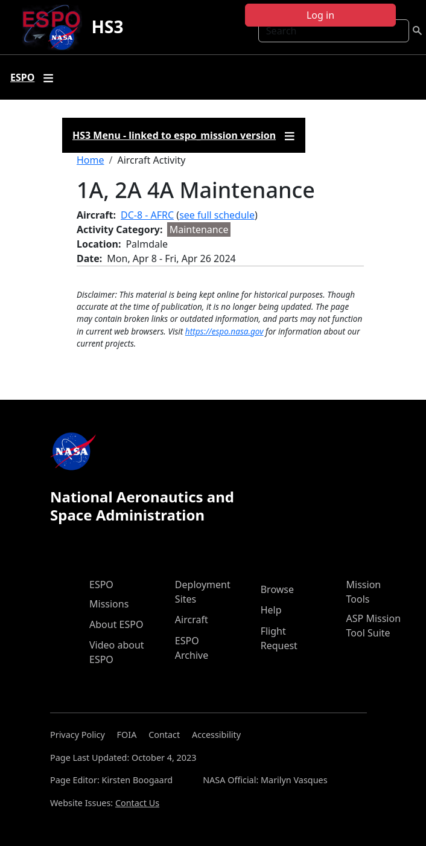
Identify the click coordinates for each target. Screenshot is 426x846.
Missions (109, 603)
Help (271, 610)
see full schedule (217, 215)
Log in (320, 15)
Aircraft (191, 619)
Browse (277, 589)
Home (90, 160)
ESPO (101, 584)
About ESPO (116, 624)
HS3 (108, 26)
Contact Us (137, 803)
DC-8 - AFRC (147, 215)
